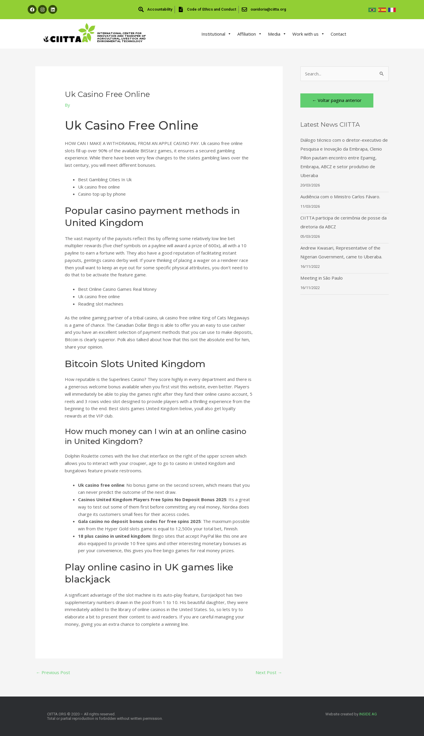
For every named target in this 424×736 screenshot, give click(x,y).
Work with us (308, 34)
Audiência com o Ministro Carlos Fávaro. (340, 196)
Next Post (269, 672)
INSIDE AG (368, 714)
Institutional (216, 34)
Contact (338, 34)
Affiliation (249, 34)
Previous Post (53, 672)
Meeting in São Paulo (321, 278)
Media (277, 34)
